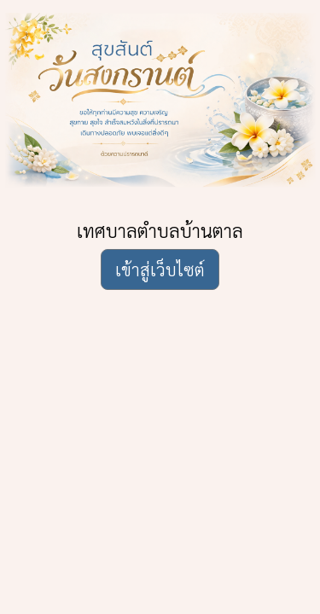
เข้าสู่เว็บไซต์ (160, 269)
